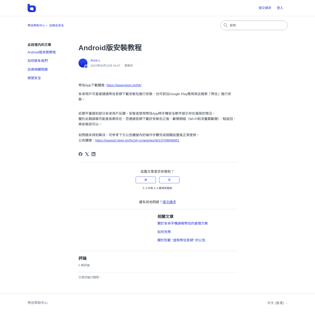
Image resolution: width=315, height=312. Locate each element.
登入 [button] (280, 8)
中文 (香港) (277, 303)
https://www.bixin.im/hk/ (123, 85)
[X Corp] (87, 154)
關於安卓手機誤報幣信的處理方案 (182, 223)
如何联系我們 (38, 61)
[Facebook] (80, 154)
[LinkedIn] (93, 154)
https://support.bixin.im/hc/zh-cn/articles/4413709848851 (137, 140)
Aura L (95, 60)
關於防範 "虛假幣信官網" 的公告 (181, 240)
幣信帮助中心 (36, 25)
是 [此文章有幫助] (145, 179)
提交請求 (265, 8)
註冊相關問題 (38, 69)
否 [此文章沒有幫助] (169, 179)
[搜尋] (254, 25)
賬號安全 (34, 78)
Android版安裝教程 (42, 52)
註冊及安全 (56, 25)
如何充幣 (164, 232)
